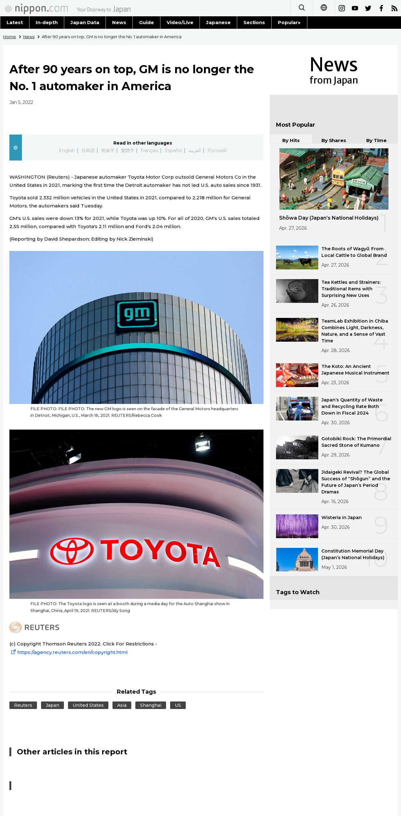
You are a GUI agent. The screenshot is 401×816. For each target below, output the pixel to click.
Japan (52, 705)
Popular (289, 22)
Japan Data (84, 22)
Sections (254, 22)
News (119, 22)
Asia (122, 705)
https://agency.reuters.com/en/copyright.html (68, 652)
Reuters (23, 705)
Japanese (218, 22)
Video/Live (180, 22)
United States (88, 705)
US (178, 705)
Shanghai (150, 705)
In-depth (47, 22)
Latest (15, 22)
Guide (146, 22)
